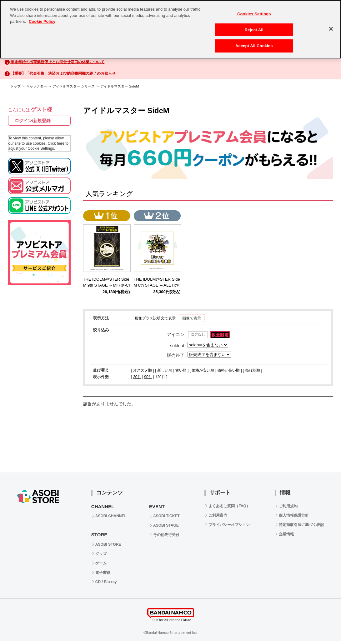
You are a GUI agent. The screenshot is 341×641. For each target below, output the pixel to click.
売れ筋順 (252, 370)
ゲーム (101, 563)
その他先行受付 (166, 535)
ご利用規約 (288, 506)
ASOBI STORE (108, 544)
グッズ (101, 554)
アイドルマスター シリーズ (74, 86)
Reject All (254, 30)
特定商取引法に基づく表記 (301, 525)
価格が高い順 (228, 370)
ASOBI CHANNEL (111, 516)
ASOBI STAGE (166, 525)
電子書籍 (102, 572)
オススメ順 (142, 370)
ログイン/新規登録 (33, 120)
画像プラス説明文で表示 (155, 318)
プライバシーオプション (229, 525)
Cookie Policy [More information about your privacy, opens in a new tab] (42, 21)
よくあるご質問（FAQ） (229, 506)
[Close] (331, 29)
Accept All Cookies (254, 45)
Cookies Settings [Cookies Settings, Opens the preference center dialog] (254, 14)
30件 (137, 377)
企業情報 (286, 534)
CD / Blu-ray (106, 582)
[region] (170, 29)
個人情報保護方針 (294, 515)
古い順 (181, 370)
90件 (148, 377)
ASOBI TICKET (166, 516)
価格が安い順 (203, 370)
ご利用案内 (217, 515)
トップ (15, 86)
